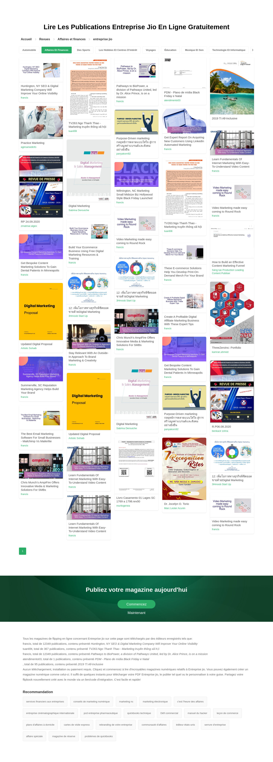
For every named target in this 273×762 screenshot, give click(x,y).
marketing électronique (155, 701)
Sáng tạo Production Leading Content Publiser (228, 272)
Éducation (170, 50)
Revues (44, 39)
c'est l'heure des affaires (190, 701)
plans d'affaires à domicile (40, 724)
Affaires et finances (72, 39)
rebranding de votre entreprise (115, 724)
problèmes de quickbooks (99, 736)
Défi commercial (169, 713)
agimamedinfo (28, 147)
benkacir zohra (220, 430)
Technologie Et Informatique (229, 50)
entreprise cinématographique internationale (50, 713)
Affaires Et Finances (56, 50)
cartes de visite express (77, 724)
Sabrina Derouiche (79, 210)
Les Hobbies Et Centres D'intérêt (118, 50)
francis (24, 97)
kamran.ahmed (220, 352)
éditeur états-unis (185, 724)
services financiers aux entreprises (45, 701)
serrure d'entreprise (215, 724)
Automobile (29, 50)
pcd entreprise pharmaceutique (101, 713)
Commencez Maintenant (136, 605)
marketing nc (126, 701)
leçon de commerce (227, 713)
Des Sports (83, 50)
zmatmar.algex (29, 226)
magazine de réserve (63, 736)
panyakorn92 (123, 153)
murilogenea (123, 505)
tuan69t (73, 131)
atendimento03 (172, 100)
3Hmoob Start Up (125, 300)
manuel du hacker (197, 713)
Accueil (26, 39)
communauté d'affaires (154, 724)
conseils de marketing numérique (92, 701)
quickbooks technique (139, 713)
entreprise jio (102, 39)
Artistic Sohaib (29, 348)
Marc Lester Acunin (174, 508)
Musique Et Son (194, 50)
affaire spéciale (34, 736)
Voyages (151, 50)
